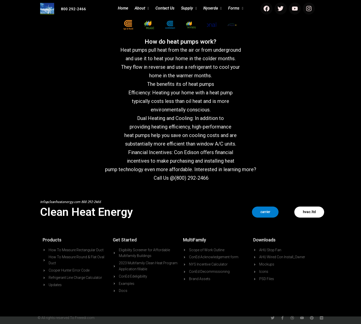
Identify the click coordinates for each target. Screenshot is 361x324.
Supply (189, 8)
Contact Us (164, 8)
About (142, 8)
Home (123, 8)
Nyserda (212, 8)
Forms (235, 8)
